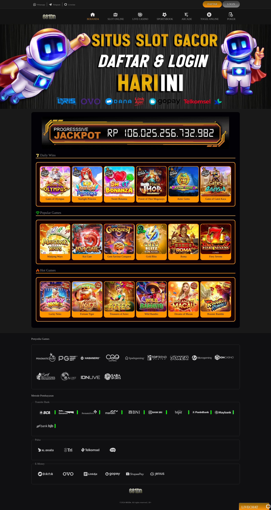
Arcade (187, 16)
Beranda (93, 16)
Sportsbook (165, 16)
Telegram (54, 5)
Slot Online (116, 16)
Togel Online (209, 16)
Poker (231, 16)
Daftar (212, 4)
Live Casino (140, 16)
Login (231, 4)
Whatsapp (39, 5)
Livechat (69, 5)
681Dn (128, 502)
